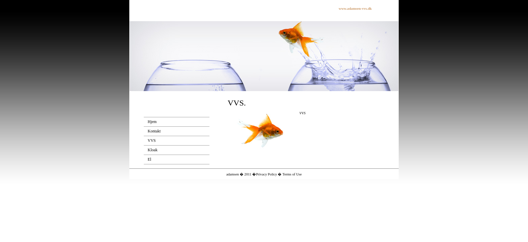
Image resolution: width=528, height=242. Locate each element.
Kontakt (154, 131)
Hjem (152, 121)
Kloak (153, 150)
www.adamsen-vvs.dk (355, 8)
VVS (152, 140)
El (150, 159)
